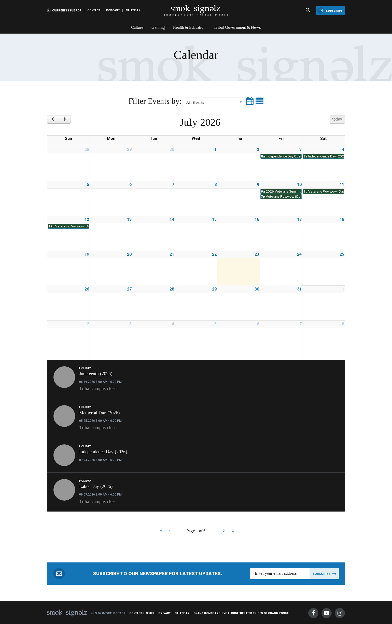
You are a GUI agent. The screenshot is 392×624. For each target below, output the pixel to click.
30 (172, 149)
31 (299, 289)
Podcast (113, 10)
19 (87, 254)
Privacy (164, 613)
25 (342, 254)
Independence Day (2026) (103, 451)
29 (129, 149)
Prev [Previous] (169, 531)
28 (87, 149)
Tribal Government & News (237, 27)
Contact (93, 10)
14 (172, 219)
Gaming (158, 27)
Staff (150, 613)
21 (172, 254)
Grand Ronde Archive (210, 613)
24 (299, 254)
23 (257, 254)
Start (160, 531)
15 (214, 219)
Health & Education (189, 27)
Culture (137, 27)
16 (257, 219)
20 (129, 254)
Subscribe (329, 10)
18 (342, 219)
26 (87, 289)
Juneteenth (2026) (95, 373)
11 (342, 184)
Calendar (133, 10)
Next (224, 531)
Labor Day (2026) (96, 486)
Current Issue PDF (64, 10)
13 (129, 219)
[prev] (53, 119)
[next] (65, 119)
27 (129, 289)
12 (87, 219)
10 (299, 184)
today (337, 119)
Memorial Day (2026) (99, 412)
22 (214, 254)
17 (299, 219)
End (232, 531)
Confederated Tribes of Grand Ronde (259, 613)
